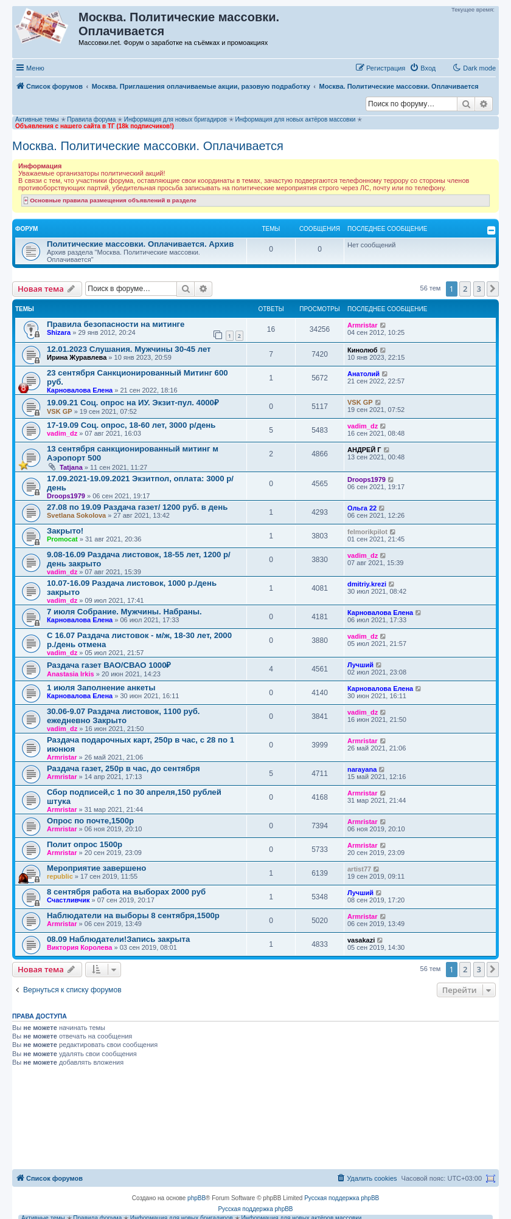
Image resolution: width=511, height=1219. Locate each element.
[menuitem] (422, 68)
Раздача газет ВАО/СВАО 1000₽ (109, 665)
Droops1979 (66, 496)
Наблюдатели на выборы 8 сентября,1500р (133, 915)
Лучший (360, 664)
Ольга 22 (362, 508)
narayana (362, 769)
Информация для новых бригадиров (175, 119)
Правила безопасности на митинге (115, 324)
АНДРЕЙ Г (364, 449)
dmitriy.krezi (366, 584)
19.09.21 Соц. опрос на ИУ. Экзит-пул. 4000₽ (133, 402)
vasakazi (361, 940)
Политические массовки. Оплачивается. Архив (140, 244)
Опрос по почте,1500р (90, 820)
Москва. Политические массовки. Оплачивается (147, 146)
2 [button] (465, 288)
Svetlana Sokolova (76, 515)
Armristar (362, 325)
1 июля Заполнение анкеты (101, 687)
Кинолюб (362, 350)
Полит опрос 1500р (84, 844)
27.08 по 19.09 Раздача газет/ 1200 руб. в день (137, 507)
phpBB (196, 1198)
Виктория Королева (79, 947)
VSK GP (59, 411)
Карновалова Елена (80, 390)
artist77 (359, 869)
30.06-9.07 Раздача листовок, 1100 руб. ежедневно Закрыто (123, 716)
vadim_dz (62, 433)
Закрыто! (65, 530)
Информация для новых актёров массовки (295, 119)
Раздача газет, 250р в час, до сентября (123, 768)
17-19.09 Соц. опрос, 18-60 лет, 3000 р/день (131, 425)
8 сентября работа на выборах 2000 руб (126, 891)
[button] (493, 288)
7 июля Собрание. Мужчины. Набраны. (124, 611)
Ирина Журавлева (76, 357)
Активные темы (37, 119)
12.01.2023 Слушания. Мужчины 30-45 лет (129, 349)
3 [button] (479, 288)
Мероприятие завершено (96, 868)
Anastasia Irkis (70, 674)
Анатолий (363, 373)
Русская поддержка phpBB (341, 1198)
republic (60, 876)
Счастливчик (68, 900)
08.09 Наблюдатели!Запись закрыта (118, 939)
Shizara (59, 332)
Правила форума (91, 119)
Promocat (62, 539)
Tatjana (71, 467)
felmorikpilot (367, 531)
